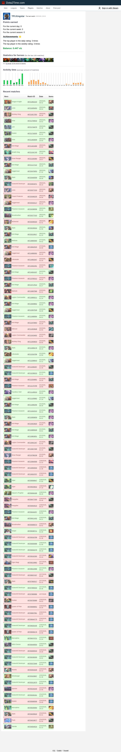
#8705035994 (37, 709)
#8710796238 (37, 456)
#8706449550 (37, 645)
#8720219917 (37, 235)
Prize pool (56, 8)
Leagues (14, 8)
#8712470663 (37, 324)
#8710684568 (37, 462)
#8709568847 (37, 481)
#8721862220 (37, 103)
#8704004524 (37, 728)
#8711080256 (37, 406)
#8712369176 (37, 349)
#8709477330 (37, 500)
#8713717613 (37, 286)
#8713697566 (37, 292)
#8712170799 (37, 387)
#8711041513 (37, 412)
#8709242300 (37, 557)
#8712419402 (37, 336)
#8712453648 (37, 330)
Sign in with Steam (110, 8)
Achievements (12, 38)
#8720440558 (37, 178)
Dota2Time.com (16, 2)
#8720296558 (37, 210)
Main (5, 8)
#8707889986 (37, 595)
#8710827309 (37, 450)
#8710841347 (37, 444)
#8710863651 (37, 437)
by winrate (10, 64)
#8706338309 (37, 658)
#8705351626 (37, 671)
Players (30, 8)
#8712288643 (37, 361)
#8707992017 (37, 582)
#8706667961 (37, 614)
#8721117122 (37, 166)
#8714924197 (37, 273)
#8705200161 (37, 696)
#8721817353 (37, 115)
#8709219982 (37, 563)
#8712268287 (37, 368)
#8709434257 (37, 513)
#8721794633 (37, 122)
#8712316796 (37, 355)
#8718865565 (37, 242)
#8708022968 (37, 570)
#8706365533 (37, 652)
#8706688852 (37, 608)
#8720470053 (37, 172)
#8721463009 (37, 141)
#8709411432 (37, 519)
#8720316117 (37, 204)
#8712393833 (37, 343)
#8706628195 (37, 627)
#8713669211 (37, 298)
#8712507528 (37, 311)
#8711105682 (37, 399)
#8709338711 (37, 532)
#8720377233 (37, 191)
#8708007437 (37, 576)
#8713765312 (37, 279)
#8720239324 (37, 229)
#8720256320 (37, 223)
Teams (22, 8)
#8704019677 (37, 721)
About (48, 8)
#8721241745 (37, 153)
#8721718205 (37, 134)
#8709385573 (37, 526)
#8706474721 (37, 639)
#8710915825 (37, 425)
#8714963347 (37, 261)
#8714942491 (37, 267)
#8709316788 (37, 538)
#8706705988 (37, 601)
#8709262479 (37, 551)
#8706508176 (37, 633)
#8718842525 (37, 248)
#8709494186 (37, 494)
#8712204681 (37, 380)
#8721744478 (37, 128)
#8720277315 (37, 216)
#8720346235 (37, 197)
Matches (40, 8)
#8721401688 (37, 147)
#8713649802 (37, 305)
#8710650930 (37, 469)
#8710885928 (37, 431)
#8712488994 (37, 317)
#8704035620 (37, 715)
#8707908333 (37, 589)
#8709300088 (37, 545)
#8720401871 (37, 185)
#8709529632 (37, 488)
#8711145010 (37, 393)
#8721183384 (37, 160)
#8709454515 (37, 507)
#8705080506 (37, 702)
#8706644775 (37, 620)
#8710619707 (37, 475)
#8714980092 (37, 254)
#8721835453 (37, 109)
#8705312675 (37, 683)
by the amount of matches (20, 64)
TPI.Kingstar (21, 17)
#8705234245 (37, 690)
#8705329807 (37, 677)
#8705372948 (37, 664)
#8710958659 (37, 418)
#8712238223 (37, 374)
